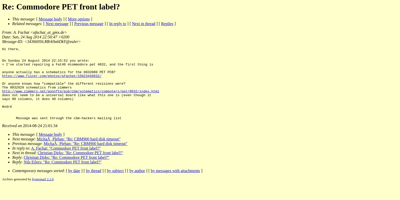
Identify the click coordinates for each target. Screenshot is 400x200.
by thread (93, 185)
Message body (50, 19)
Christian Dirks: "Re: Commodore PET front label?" (80, 167)
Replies (167, 23)
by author (137, 185)
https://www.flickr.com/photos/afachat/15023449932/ (52, 82)
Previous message (88, 23)
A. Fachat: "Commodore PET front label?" (66, 163)
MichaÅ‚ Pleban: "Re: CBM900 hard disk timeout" (79, 153)
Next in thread (143, 23)
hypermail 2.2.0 (43, 194)
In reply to (117, 23)
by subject (115, 185)
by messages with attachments (175, 185)
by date (74, 185)
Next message (57, 23)
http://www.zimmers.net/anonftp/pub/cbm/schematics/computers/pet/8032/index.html (80, 100)
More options (79, 19)
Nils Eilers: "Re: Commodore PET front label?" (63, 176)
